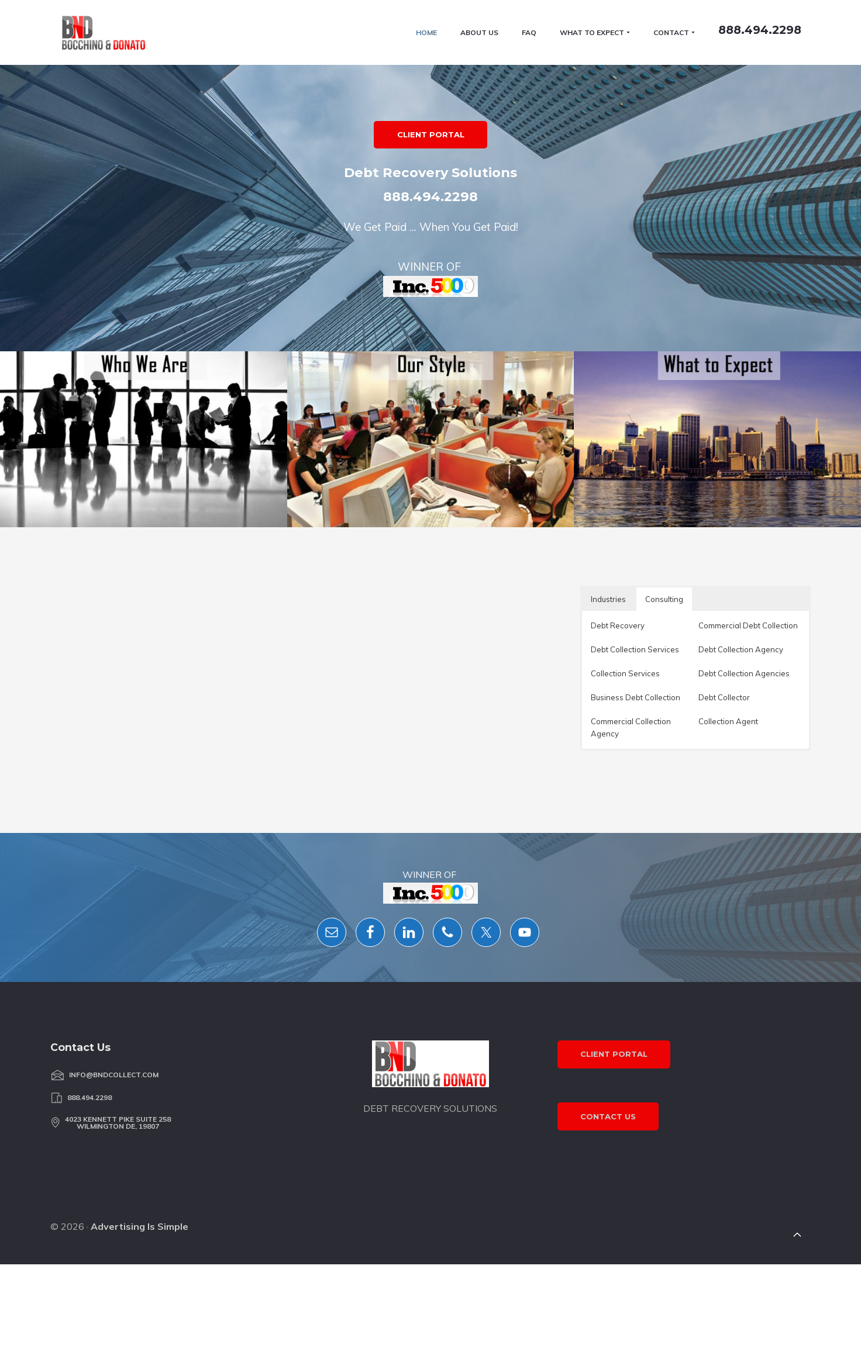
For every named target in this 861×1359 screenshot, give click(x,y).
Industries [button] (608, 932)
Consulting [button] (664, 932)
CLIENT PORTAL (430, 302)
